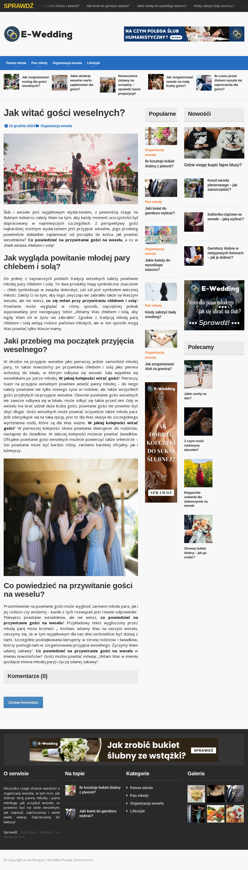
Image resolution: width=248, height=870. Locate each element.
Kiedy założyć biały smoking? (216, 6)
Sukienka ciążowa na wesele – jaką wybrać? (226, 216)
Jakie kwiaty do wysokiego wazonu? (164, 6)
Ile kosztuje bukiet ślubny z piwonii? (57, 6)
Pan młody (153, 202)
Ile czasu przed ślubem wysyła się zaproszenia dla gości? (228, 82)
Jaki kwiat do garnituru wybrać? (110, 6)
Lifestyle (137, 811)
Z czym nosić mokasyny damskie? (194, 445)
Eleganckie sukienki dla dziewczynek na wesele (196, 499)
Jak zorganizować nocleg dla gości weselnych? (35, 81)
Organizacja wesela (56, 126)
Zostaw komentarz (23, 702)
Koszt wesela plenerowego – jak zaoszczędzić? (222, 184)
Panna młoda (141, 788)
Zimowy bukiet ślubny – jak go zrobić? (195, 552)
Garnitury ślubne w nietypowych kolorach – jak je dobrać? (226, 252)
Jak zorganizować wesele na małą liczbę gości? (179, 81)
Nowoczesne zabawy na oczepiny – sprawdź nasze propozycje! (129, 84)
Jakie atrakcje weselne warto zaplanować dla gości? (81, 82)
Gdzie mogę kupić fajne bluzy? (213, 165)
